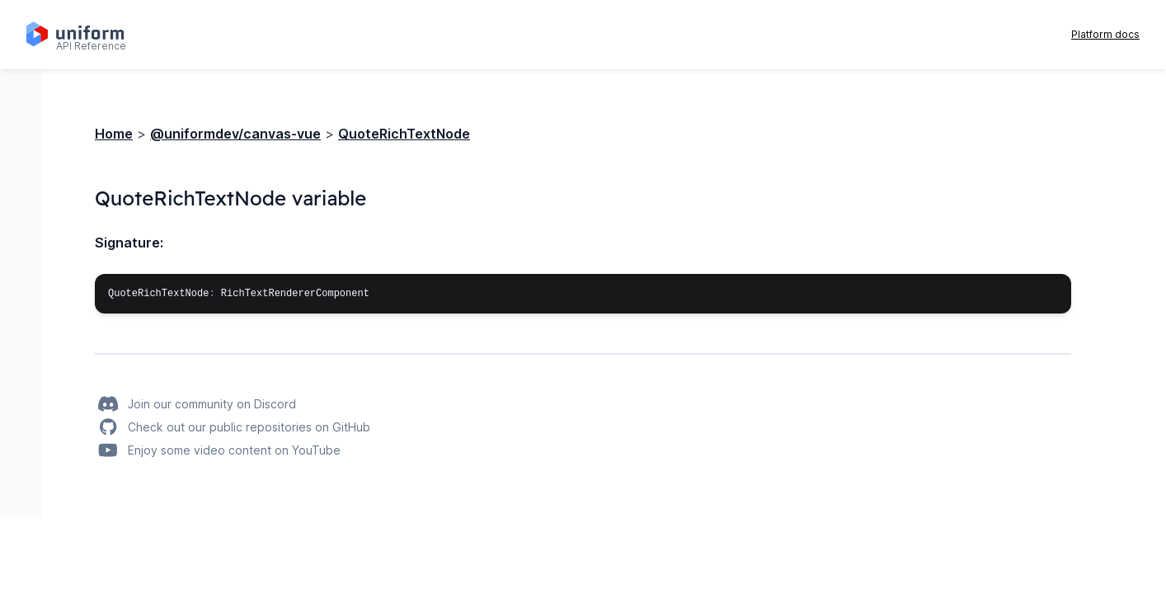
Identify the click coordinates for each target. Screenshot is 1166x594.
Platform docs (1105, 34)
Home (114, 133)
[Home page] (84, 34)
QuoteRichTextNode (404, 133)
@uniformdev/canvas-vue (235, 133)
